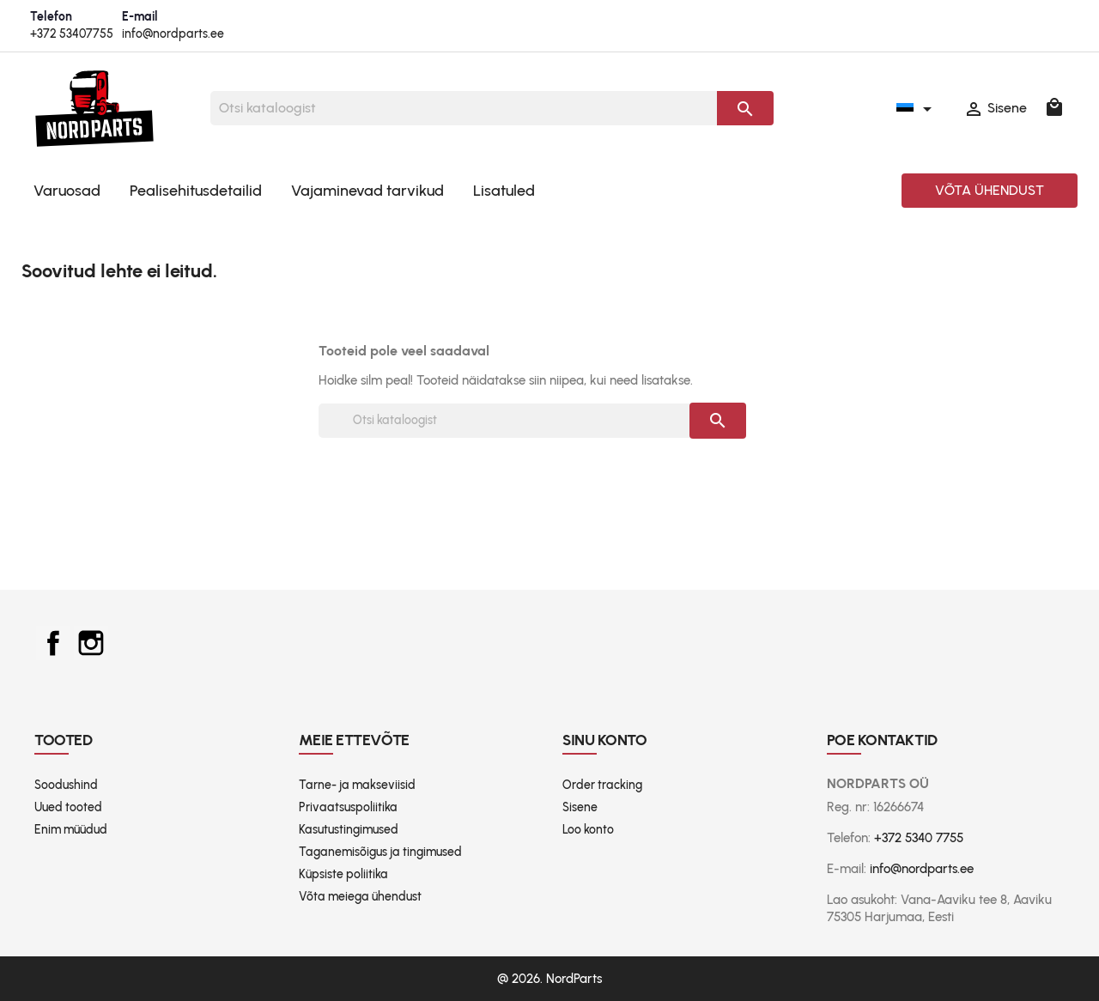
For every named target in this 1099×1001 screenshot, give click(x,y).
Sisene (580, 807)
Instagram (91, 643)
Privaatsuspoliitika (348, 807)
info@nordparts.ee (173, 34)
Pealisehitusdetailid (196, 190)
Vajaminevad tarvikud (367, 190)
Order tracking (602, 785)
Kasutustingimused (348, 829)
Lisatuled (504, 190)
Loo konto (588, 829)
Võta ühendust (989, 190)
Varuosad (66, 190)
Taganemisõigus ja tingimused (380, 852)
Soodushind (66, 785)
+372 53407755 (71, 34)
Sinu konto (604, 740)
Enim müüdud (70, 829)
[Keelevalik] (917, 108)
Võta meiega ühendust (360, 896)
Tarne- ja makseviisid (357, 785)
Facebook (53, 643)
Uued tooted (68, 807)
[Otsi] (463, 108)
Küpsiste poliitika (343, 874)
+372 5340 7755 (918, 838)
